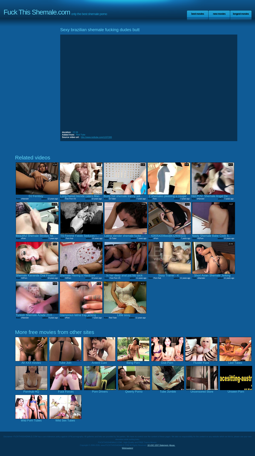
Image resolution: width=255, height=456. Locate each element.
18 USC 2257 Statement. (158, 445)
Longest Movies (241, 13)
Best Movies (197, 13)
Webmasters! (127, 448)
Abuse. (172, 445)
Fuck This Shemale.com (37, 12)
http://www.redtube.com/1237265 (96, 137)
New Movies (219, 13)
